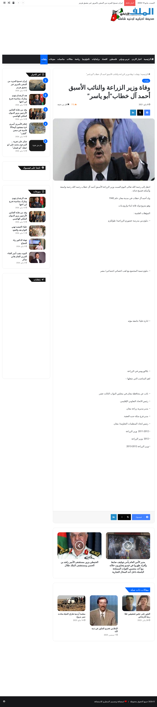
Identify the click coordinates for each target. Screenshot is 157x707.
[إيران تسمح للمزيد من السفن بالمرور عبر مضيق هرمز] (37, 85)
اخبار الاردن (136, 59)
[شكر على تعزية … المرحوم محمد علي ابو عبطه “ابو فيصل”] (37, 145)
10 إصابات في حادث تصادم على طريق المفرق (104, 3)
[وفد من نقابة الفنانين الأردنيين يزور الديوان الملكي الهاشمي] (37, 113)
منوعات (52, 59)
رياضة (77, 59)
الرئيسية (149, 59)
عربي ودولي (124, 59)
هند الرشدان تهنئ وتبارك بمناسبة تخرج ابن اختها (18, 98)
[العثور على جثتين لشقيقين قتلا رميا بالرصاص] (136, 603)
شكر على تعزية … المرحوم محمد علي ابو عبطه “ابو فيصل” (17, 144)
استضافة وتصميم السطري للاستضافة (109, 701)
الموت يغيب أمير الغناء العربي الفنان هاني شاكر (17, 256)
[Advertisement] (51, 30)
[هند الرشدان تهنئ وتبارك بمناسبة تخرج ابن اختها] (37, 99)
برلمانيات (96, 59)
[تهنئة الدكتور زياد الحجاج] (37, 244)
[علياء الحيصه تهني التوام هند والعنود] (37, 231)
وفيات (44, 59)
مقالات (70, 59)
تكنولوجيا (86, 59)
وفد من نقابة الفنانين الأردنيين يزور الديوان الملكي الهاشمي (18, 113)
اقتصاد (104, 59)
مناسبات (61, 59)
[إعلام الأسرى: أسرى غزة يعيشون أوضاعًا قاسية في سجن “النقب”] (37, 128)
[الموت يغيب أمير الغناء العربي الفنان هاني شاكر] (37, 257)
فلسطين (113, 59)
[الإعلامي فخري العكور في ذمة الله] (104, 610)
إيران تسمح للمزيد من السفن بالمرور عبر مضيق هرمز (17, 84)
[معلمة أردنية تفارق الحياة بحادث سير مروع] (71, 603)
